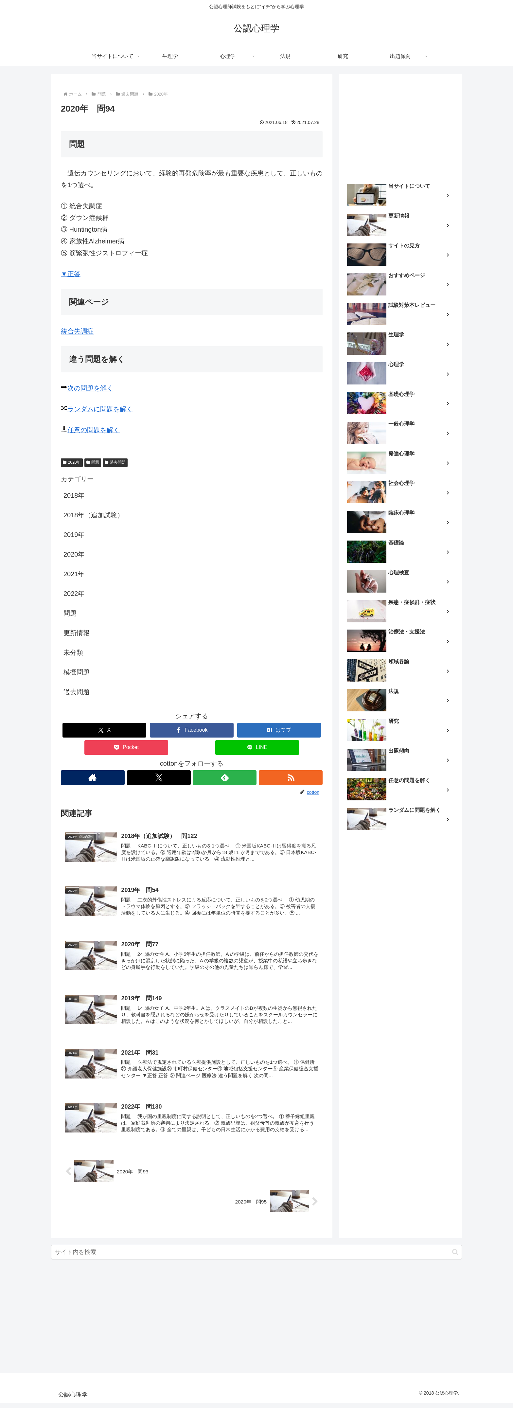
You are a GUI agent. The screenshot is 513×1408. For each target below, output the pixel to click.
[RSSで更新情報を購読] (291, 777)
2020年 (72, 462)
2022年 (74, 593)
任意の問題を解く (93, 430)
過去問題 (115, 462)
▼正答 (70, 273)
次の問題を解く (90, 388)
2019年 (74, 534)
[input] (256, 1257)
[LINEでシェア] (257, 747)
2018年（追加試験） (93, 515)
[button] (455, 1257)
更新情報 (76, 632)
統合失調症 (77, 331)
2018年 (74, 495)
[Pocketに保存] (126, 747)
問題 (92, 462)
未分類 (73, 652)
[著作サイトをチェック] (92, 777)
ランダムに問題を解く (100, 409)
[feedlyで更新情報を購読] (224, 777)
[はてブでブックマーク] (279, 730)
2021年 (74, 574)
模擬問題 (76, 672)
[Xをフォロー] (158, 777)
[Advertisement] (400, 126)
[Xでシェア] (104, 730)
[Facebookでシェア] (192, 730)
